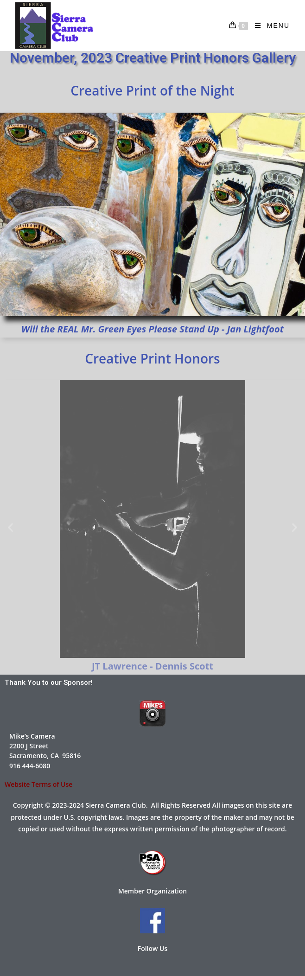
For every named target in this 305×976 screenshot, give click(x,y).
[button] (10, 527)
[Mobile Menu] (269, 25)
